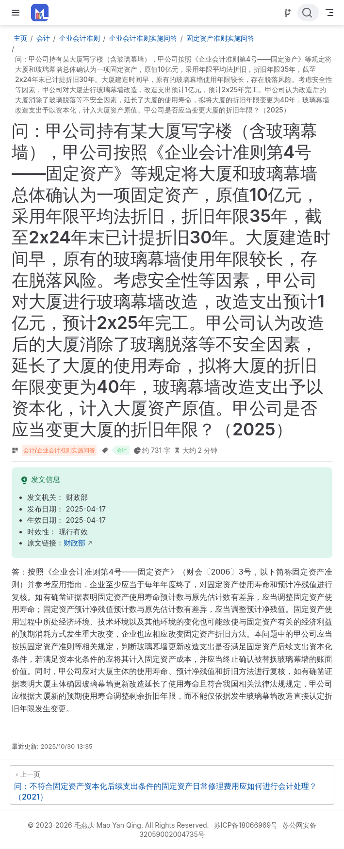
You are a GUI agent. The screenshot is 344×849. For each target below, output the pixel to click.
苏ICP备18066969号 (246, 825)
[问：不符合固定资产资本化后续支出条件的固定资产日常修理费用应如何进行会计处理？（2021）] (172, 785)
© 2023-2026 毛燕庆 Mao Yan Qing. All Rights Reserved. (118, 825)
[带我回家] (43, 12)
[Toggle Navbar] (329, 12)
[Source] (287, 13)
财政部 (74, 543)
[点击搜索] (308, 12)
